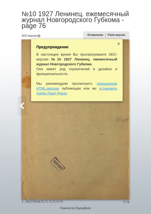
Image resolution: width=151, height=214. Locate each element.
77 (124, 202)
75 (61, 201)
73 (53, 201)
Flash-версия (116, 34)
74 (57, 201)
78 (127, 202)
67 (31, 201)
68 (35, 201)
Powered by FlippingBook (75, 208)
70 (42, 201)
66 (27, 201)
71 (46, 201)
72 (50, 201)
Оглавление (95, 34)
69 (38, 201)
